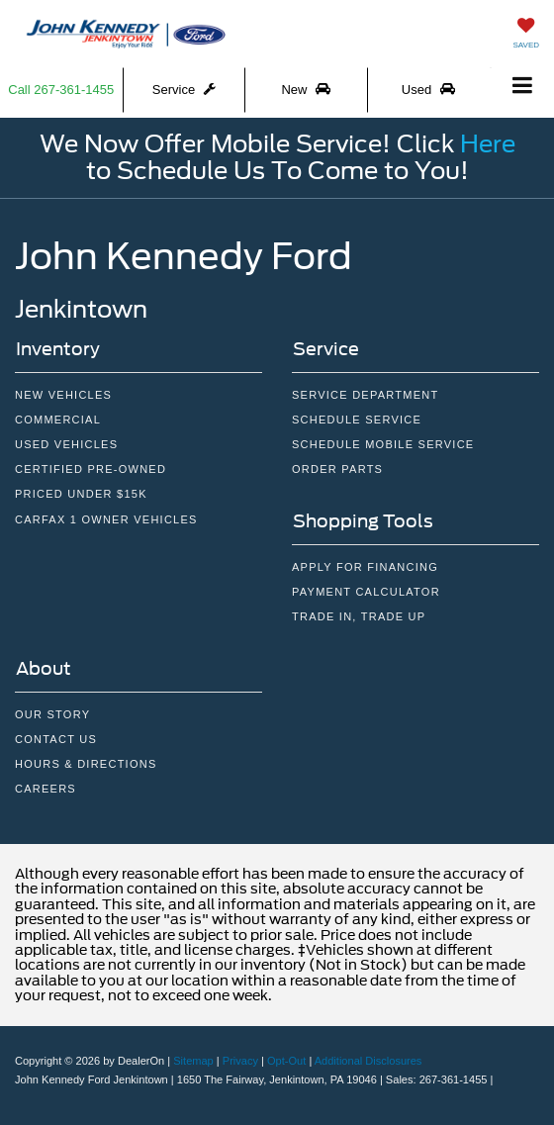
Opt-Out (286, 1061)
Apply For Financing (365, 567)
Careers (45, 789)
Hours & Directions (86, 764)
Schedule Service (356, 419)
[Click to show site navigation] (523, 86)
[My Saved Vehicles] (525, 31)
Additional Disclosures (368, 1061)
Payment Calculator (366, 592)
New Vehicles (63, 395)
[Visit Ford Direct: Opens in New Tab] (502, 1079)
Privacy (240, 1061)
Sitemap (193, 1061)
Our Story (52, 714)
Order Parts (337, 469)
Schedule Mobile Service (383, 444)
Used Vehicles (66, 444)
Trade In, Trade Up (358, 616)
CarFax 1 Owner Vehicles (106, 519)
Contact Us (56, 739)
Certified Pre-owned (90, 469)
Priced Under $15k (81, 494)
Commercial (58, 419)
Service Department (365, 395)
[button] (62, 90)
